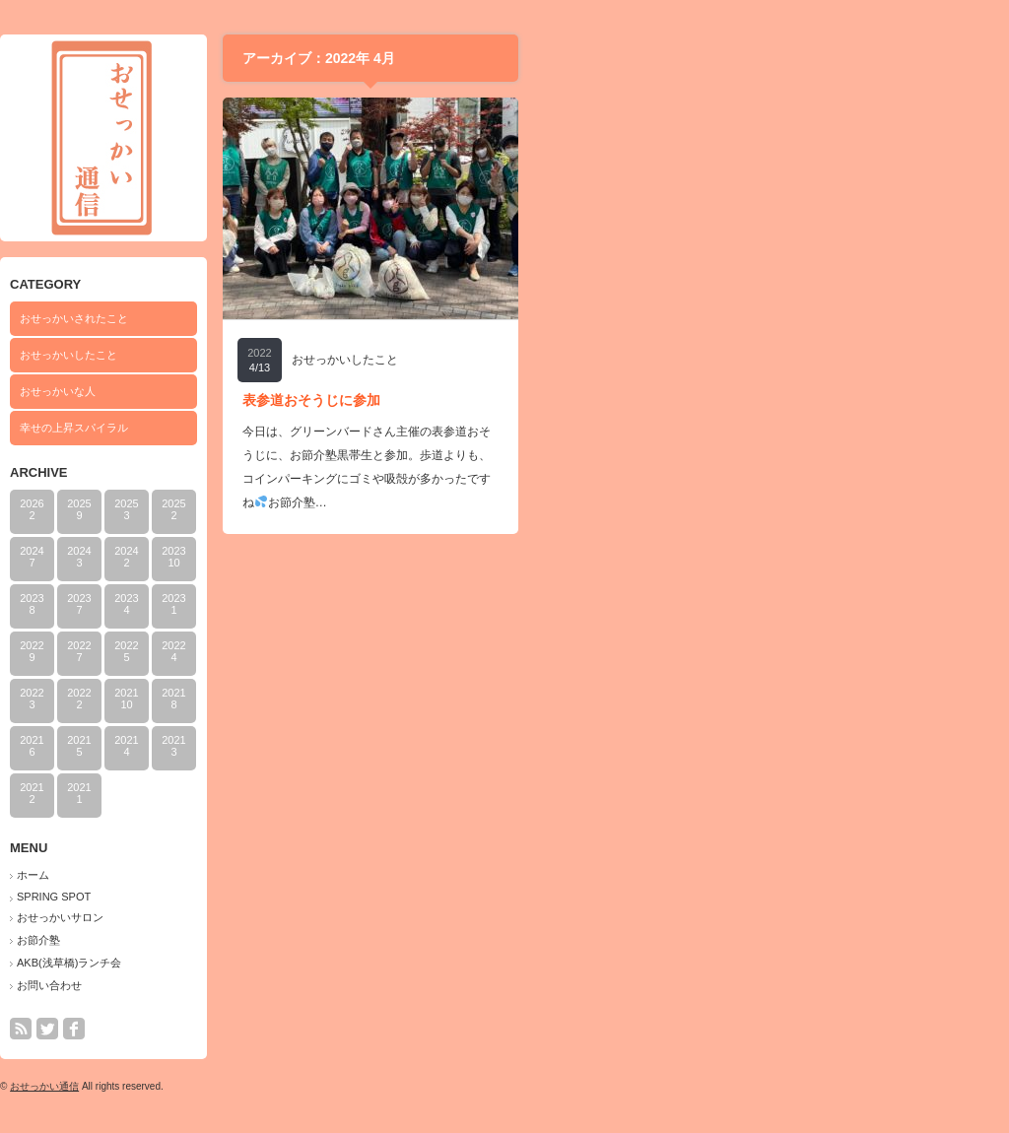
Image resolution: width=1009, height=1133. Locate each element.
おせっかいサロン (301, 917)
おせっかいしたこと (310, 355)
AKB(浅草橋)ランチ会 (310, 962)
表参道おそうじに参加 (553, 400)
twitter (289, 1028)
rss (262, 1028)
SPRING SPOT (295, 896)
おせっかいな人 (299, 391)
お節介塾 (280, 940)
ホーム (274, 875)
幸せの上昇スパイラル (315, 427)
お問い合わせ (290, 985)
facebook (315, 1028)
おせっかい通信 (285, 1086)
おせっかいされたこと (315, 318)
